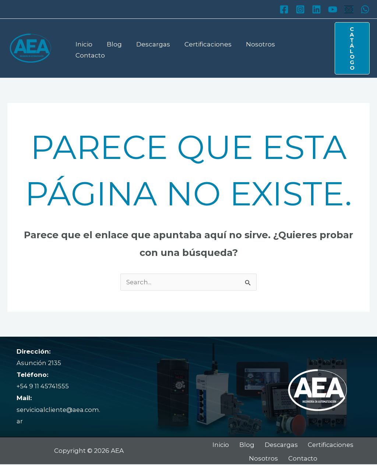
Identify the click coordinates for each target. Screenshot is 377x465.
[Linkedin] (316, 9)
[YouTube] (332, 9)
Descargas (148, 48)
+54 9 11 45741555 (43, 386)
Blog (111, 48)
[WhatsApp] (365, 9)
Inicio (82, 48)
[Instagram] (300, 9)
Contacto (294, 48)
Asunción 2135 (39, 363)
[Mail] (348, 9)
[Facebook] (284, 9)
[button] (350, 48)
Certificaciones (201, 48)
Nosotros (252, 48)
